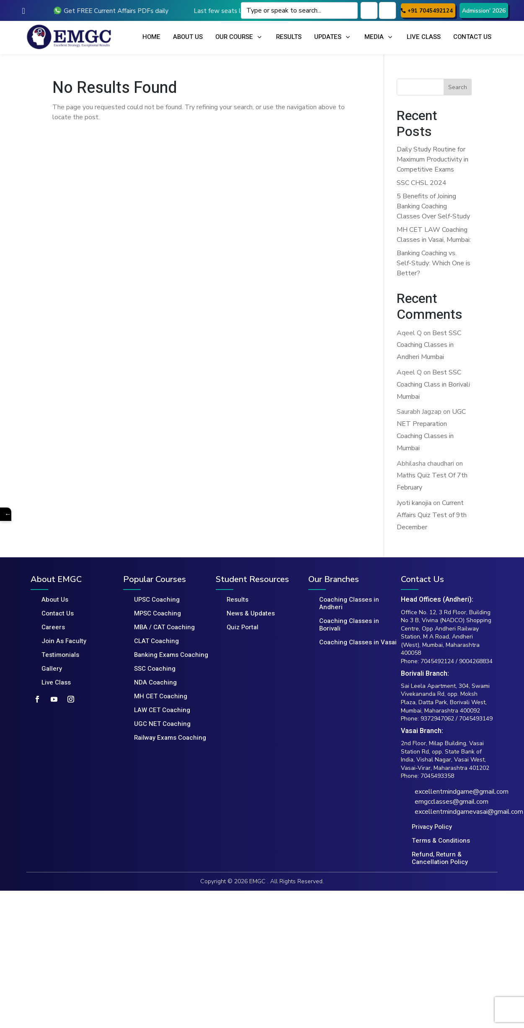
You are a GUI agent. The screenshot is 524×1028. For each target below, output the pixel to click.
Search (457, 87)
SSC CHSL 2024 (422, 182)
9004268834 (476, 661)
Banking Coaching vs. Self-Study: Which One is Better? (433, 263)
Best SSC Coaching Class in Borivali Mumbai (433, 384)
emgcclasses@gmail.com (451, 801)
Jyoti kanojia (414, 503)
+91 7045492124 (430, 11)
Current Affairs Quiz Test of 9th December (432, 515)
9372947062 (437, 719)
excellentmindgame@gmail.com (462, 791)
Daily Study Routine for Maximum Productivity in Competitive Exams (432, 159)
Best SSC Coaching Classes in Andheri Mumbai (429, 345)
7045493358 (437, 776)
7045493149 (476, 719)
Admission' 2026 (484, 11)
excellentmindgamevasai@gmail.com (469, 811)
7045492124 (437, 661)
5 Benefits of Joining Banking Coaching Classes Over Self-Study (433, 206)
